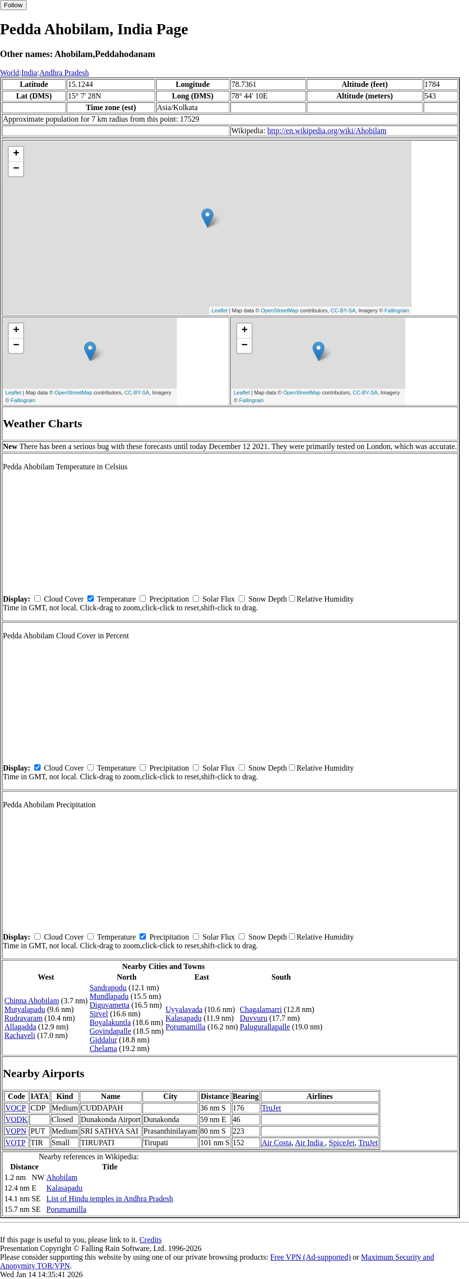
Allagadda (20, 1027)
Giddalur (103, 1040)
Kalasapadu (184, 1018)
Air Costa (277, 1142)
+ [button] (16, 154)
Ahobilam (61, 1177)
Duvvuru (254, 1018)
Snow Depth (267, 599)
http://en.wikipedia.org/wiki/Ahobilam (326, 130)
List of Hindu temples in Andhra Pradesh (109, 1199)
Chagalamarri (261, 1009)
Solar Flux (218, 599)
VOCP (15, 1108)
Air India (310, 1142)
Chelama (103, 1048)
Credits (150, 1240)
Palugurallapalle (265, 1027)
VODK (16, 1119)
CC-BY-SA (342, 310)
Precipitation (169, 599)
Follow (13, 5)
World (9, 73)
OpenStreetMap (279, 310)
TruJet (271, 1108)
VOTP (15, 1142)
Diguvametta (109, 1005)
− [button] (16, 169)
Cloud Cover (64, 599)
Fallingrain (396, 310)
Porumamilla (186, 1027)
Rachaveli (19, 1035)
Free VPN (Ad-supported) (310, 1257)
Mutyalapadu (24, 1009)
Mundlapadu (108, 996)
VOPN (16, 1131)
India (29, 73)
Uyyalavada (184, 1009)
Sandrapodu (107, 988)
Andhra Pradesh (64, 73)
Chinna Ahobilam (31, 1001)
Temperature (116, 599)
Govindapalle (110, 1031)
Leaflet (219, 310)
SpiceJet (342, 1142)
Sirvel (98, 1014)
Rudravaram (23, 1018)
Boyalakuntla (109, 1022)
